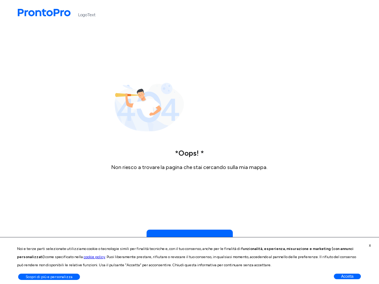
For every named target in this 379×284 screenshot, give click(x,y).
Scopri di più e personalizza (49, 276)
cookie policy (94, 256)
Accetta (347, 276)
